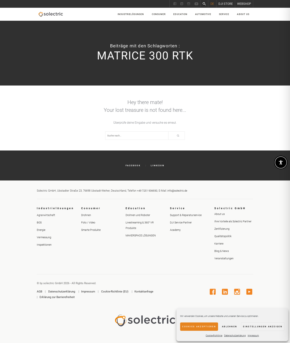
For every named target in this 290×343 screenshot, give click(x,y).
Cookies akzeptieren (199, 326)
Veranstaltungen (224, 258)
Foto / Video (88, 222)
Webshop (244, 4)
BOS (39, 222)
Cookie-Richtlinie (214, 335)
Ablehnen (229, 326)
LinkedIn (157, 165)
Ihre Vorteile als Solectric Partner (233, 221)
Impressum (253, 335)
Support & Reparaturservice (186, 215)
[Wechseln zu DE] (212, 3)
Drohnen (86, 215)
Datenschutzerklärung (235, 335)
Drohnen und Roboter (138, 215)
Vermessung (44, 237)
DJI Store (225, 4)
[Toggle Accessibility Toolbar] (280, 162)
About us (219, 214)
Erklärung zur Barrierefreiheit (57, 297)
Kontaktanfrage (143, 291)
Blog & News (221, 251)
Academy (175, 229)
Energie (41, 229)
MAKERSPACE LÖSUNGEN (141, 235)
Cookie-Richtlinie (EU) (114, 291)
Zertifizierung (222, 228)
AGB (39, 291)
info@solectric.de (177, 190)
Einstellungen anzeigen (262, 326)
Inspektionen (44, 244)
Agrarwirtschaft (46, 215)
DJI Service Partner (181, 222)
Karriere (218, 243)
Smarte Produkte (91, 229)
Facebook (133, 165)
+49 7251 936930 (147, 190)
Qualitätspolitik (223, 236)
